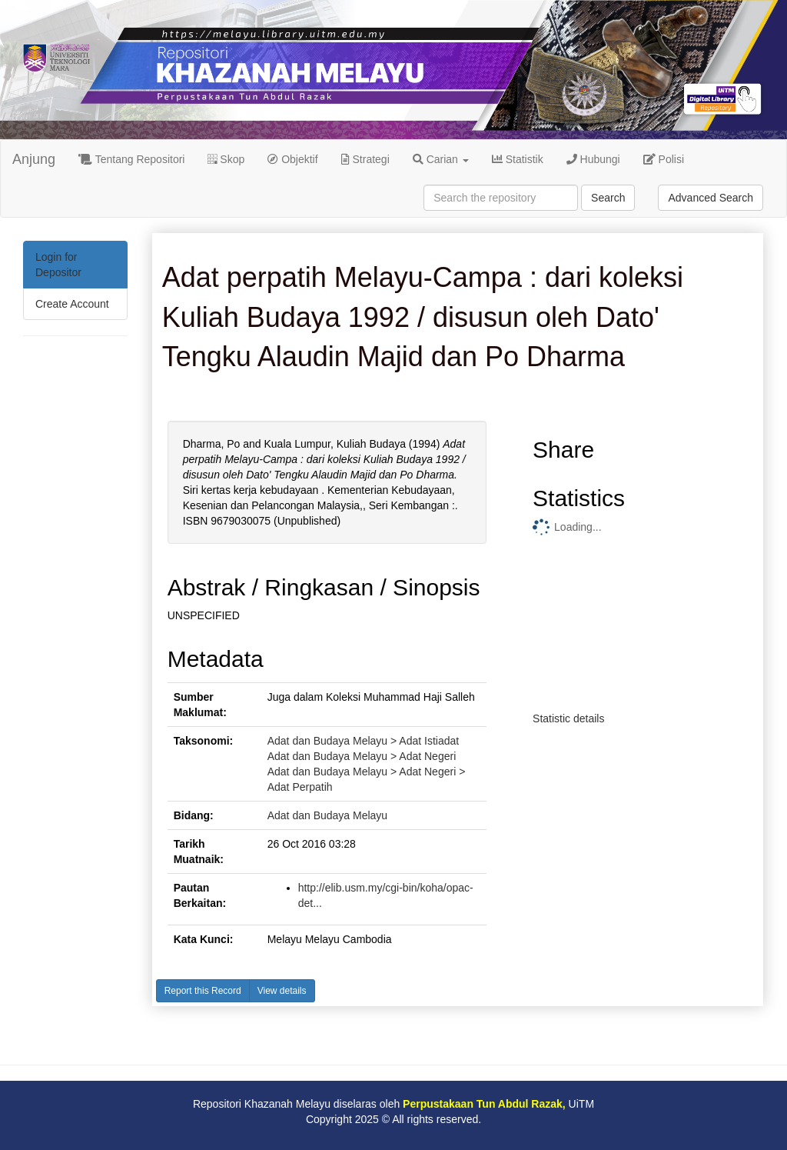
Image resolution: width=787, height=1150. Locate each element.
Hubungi (593, 159)
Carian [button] (441, 159)
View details (282, 990)
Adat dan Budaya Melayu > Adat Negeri (362, 756)
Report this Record (202, 990)
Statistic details (568, 718)
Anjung (33, 159)
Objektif (292, 159)
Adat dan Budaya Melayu (327, 815)
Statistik (517, 159)
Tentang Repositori (131, 159)
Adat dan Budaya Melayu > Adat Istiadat (363, 741)
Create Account (72, 304)
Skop (226, 159)
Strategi (365, 159)
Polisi (663, 159)
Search (608, 198)
